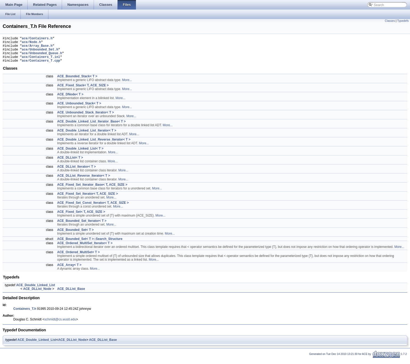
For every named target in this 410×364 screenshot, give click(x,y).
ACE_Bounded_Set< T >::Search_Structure (89, 244)
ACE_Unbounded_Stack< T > (79, 109)
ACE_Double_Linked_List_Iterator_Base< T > (91, 127)
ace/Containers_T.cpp (41, 66)
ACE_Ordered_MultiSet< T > (78, 258)
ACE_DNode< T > (70, 100)
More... (127, 85)
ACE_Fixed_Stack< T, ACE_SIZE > (83, 91)
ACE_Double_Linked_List (35, 291)
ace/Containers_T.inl (41, 61)
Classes (390, 20)
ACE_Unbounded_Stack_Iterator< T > (85, 118)
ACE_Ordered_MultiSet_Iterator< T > (85, 249)
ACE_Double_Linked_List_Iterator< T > (86, 136)
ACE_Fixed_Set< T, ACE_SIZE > (81, 217)
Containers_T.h (24, 314)
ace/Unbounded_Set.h (40, 52)
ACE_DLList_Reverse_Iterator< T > (83, 181)
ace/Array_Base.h (37, 48)
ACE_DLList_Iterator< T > (76, 172)
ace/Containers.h (37, 39)
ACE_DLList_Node (37, 294)
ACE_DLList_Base (71, 294)
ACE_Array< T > (69, 270)
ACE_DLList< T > (70, 163)
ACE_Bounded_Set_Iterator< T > (81, 226)
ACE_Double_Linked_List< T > (80, 154)
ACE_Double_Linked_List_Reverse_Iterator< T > (93, 145)
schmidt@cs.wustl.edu (60, 325)
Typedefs (403, 20)
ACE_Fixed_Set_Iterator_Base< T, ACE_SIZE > (92, 190)
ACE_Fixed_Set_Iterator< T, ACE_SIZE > (87, 199)
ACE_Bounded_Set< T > (75, 235)
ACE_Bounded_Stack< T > (77, 82)
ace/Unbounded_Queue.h (42, 57)
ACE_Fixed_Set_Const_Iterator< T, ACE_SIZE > (93, 208)
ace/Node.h (31, 43)
